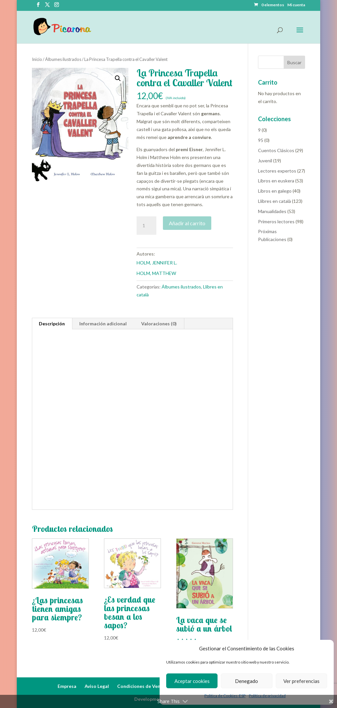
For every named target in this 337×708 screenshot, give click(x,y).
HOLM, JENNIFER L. (157, 262)
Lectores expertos (277, 171)
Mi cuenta (296, 5)
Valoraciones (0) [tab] (159, 323)
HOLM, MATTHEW (156, 273)
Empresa (67, 686)
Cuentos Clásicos (276, 150)
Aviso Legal (97, 686)
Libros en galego (275, 191)
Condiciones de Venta (141, 686)
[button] (118, 78)
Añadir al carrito (187, 223)
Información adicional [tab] (103, 323)
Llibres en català (274, 201)
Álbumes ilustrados (63, 59)
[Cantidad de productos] (146, 225)
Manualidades (272, 211)
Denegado (246, 681)
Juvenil (265, 160)
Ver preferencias (301, 681)
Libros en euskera (276, 180)
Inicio (37, 59)
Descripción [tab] (52, 323)
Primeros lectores (276, 221)
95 (260, 140)
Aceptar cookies (192, 681)
